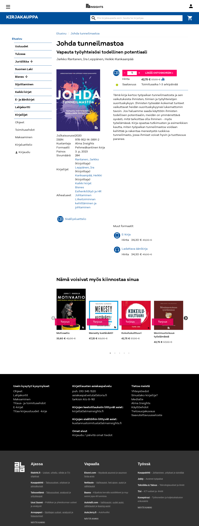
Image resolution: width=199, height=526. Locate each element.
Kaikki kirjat (83, 183)
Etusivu (61, 33)
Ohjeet (17, 391)
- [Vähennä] (124, 72)
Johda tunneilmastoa (85, 33)
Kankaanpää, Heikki (88, 175)
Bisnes (79, 187)
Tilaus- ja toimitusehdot (29, 403)
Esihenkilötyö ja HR (88, 191)
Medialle (137, 399)
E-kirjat (18, 407)
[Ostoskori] (190, 17)
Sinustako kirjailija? (144, 395)
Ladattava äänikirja (135, 248)
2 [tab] (114, 353)
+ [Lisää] (139, 72)
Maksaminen (21, 399)
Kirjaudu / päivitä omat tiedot (92, 435)
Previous (53, 318)
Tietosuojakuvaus (143, 411)
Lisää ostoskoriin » (159, 73)
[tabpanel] (71, 314)
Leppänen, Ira (84, 167)
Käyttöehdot (139, 407)
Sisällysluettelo (75, 219)
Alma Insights (140, 403)
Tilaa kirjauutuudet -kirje (30, 411)
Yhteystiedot (140, 391)
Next (185, 318)
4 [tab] (124, 353)
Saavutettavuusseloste (146, 415)
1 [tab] (110, 353)
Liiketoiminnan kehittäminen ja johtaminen (85, 203)
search (93, 18)
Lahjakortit (20, 395)
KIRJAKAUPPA (22, 17)
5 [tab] (128, 353)
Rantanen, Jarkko (87, 159)
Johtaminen (83, 195)
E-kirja (126, 234)
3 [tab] (119, 353)
